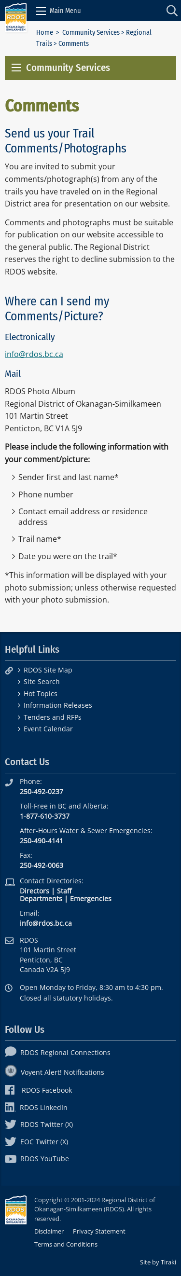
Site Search (42, 681)
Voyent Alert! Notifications (54, 1072)
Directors (34, 890)
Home (44, 32)
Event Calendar (48, 728)
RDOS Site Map (48, 669)
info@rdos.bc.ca (34, 354)
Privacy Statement (99, 1231)
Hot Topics (40, 693)
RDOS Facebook (38, 1090)
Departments (41, 898)
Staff (64, 890)
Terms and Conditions (65, 1244)
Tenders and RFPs (53, 717)
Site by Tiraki (158, 1262)
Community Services (91, 32)
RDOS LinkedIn (36, 1107)
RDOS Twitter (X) (39, 1124)
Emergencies (90, 898)
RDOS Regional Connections (58, 1052)
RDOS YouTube (37, 1158)
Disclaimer (49, 1231)
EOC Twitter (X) (36, 1141)
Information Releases (58, 705)
